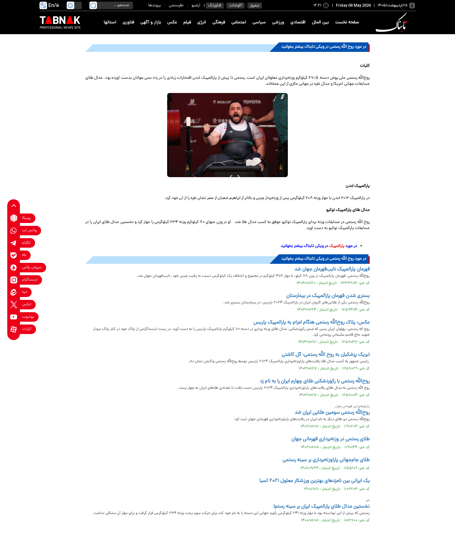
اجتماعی (238, 22)
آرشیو (195, 6)
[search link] (93, 5)
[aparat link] (14, 329)
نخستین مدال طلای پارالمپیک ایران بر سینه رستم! (321, 507)
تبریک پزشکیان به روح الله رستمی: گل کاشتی (326, 355)
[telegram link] (14, 243)
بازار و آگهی (150, 22)
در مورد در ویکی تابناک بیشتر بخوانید (319, 246)
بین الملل (320, 22)
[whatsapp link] (14, 230)
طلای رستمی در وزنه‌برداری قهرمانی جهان (330, 439)
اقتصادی (298, 22)
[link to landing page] (392, 22)
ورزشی (278, 22)
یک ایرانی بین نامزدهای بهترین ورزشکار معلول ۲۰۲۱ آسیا (314, 481)
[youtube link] (14, 317)
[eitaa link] (14, 292)
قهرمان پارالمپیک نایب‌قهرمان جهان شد (332, 269)
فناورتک (214, 6)
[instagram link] (14, 280)
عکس (172, 22)
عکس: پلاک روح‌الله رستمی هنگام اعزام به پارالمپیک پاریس (311, 322)
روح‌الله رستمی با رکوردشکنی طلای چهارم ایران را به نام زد (315, 381)
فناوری (128, 22)
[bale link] (14, 255)
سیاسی (259, 22)
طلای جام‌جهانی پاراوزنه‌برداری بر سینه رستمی (326, 460)
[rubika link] (14, 218)
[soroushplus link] (14, 267)
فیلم (187, 22)
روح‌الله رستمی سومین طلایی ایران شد (332, 413)
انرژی (201, 22)
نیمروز (254, 6)
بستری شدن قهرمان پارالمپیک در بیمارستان (328, 296)
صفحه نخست (347, 22)
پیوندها (154, 6)
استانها (110, 22)
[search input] (111, 5)
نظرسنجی (176, 6)
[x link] (14, 304)
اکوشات (235, 6)
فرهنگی (218, 22)
